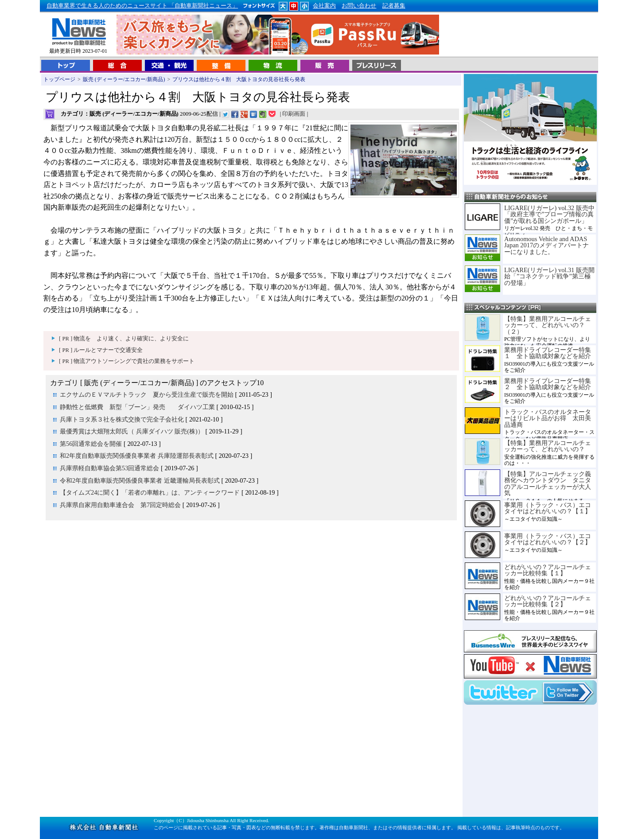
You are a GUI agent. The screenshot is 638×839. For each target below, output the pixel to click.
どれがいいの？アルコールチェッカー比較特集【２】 (547, 601)
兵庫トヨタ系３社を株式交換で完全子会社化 (122, 419)
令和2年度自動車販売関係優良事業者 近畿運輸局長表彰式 (140, 480)
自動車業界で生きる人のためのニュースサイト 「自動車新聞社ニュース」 (142, 6)
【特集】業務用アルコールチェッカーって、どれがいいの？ (547, 446)
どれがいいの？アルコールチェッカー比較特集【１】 (547, 570)
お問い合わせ (359, 6)
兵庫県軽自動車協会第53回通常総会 (109, 468)
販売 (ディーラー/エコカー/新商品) (124, 79)
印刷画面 (293, 114)
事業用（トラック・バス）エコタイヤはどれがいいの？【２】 (547, 539)
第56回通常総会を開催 (91, 443)
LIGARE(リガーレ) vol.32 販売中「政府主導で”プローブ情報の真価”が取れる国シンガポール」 (549, 214)
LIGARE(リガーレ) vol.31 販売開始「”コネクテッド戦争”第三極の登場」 (549, 276)
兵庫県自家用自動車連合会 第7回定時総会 (120, 504)
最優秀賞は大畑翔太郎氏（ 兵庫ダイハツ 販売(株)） (132, 431)
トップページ (59, 79)
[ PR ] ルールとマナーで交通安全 (101, 350)
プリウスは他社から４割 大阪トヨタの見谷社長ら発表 (238, 79)
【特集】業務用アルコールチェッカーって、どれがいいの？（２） (547, 325)
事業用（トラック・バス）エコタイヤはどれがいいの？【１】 (547, 508)
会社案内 (324, 6)
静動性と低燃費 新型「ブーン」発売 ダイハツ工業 (137, 406)
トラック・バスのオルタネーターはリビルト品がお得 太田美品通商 (547, 418)
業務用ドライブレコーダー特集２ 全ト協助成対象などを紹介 (547, 383)
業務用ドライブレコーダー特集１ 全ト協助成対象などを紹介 (547, 352)
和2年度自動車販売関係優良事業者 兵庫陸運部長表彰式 (137, 455)
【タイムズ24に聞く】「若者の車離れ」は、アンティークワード (150, 492)
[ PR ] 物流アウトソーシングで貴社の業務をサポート (127, 361)
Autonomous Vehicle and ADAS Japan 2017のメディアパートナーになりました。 (546, 245)
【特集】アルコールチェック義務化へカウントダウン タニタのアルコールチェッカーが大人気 (547, 483)
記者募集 (393, 6)
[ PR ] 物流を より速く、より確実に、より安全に (124, 339)
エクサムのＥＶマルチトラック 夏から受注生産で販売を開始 (146, 394)
